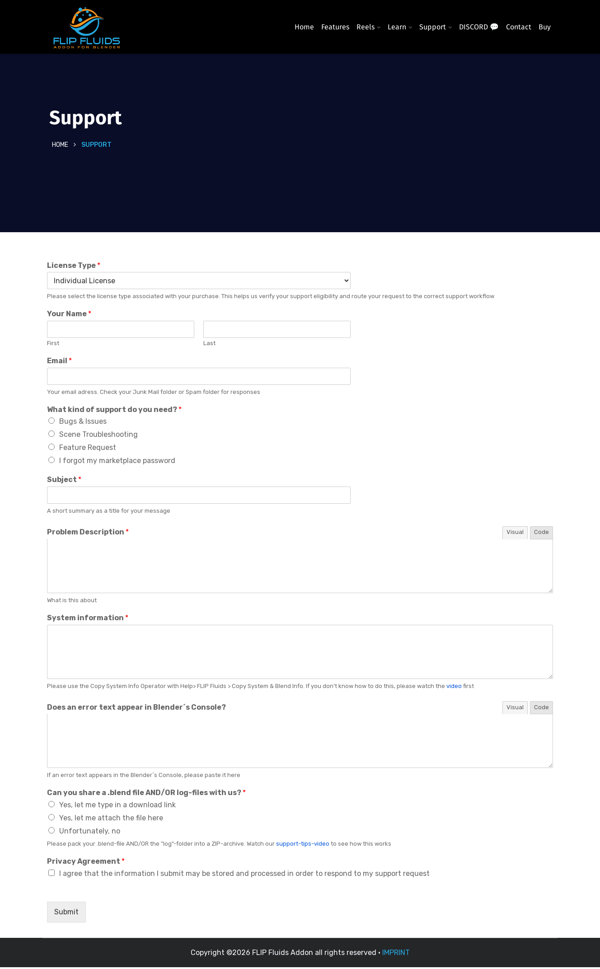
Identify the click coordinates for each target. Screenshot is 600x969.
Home (304, 27)
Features (335, 27)
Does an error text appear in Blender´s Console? (136, 708)
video (454, 687)
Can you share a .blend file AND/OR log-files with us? (146, 794)
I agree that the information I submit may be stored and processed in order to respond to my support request (244, 875)
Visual (515, 533)
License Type (73, 267)
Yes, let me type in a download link (117, 806)
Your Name (69, 315)
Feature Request (87, 449)
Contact (518, 27)
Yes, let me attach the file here (111, 819)
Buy (545, 27)
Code (541, 533)
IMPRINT (396, 954)
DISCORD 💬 (479, 27)
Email (59, 362)
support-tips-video (302, 845)
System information (87, 619)
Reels (365, 27)
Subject (64, 481)
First (53, 345)
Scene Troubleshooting (98, 436)
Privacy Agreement (86, 863)
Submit (66, 913)
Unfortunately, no (89, 833)
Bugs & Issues (83, 423)
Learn (397, 27)
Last (209, 345)
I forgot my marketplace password (117, 462)
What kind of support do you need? (114, 411)
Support (432, 27)
